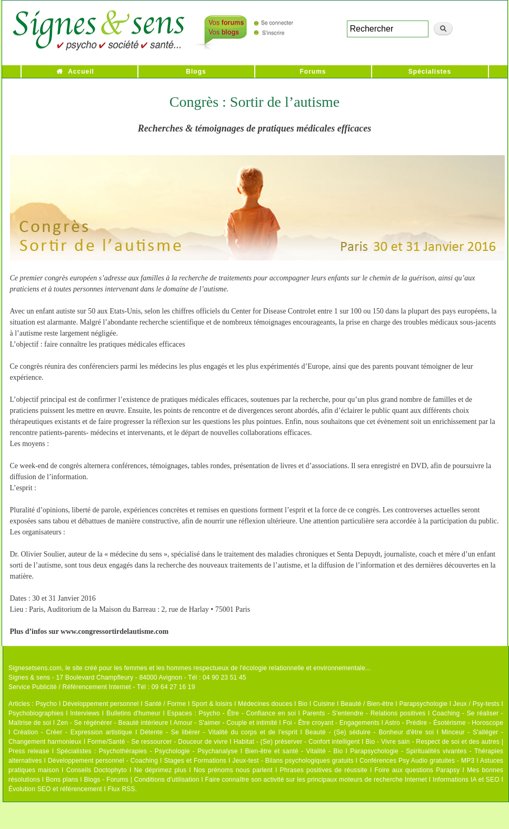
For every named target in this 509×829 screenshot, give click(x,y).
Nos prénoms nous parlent (233, 770)
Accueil (81, 71)
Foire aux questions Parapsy (417, 770)
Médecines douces (265, 703)
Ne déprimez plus (160, 770)
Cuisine (324, 703)
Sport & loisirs (212, 703)
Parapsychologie (423, 703)
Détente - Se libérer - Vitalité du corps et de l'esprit (218, 732)
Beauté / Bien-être (367, 703)
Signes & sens (29, 677)
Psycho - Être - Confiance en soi (247, 713)
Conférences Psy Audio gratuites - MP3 (417, 760)
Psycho (46, 703)
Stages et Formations (195, 760)
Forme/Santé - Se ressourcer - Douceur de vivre (157, 741)
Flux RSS (121, 789)
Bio (302, 703)
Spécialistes (429, 71)
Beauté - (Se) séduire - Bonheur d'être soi (369, 732)
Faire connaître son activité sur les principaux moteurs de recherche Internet (316, 779)
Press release (28, 751)
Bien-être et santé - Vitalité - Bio (294, 751)
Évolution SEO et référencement (55, 789)
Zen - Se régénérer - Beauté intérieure (112, 722)
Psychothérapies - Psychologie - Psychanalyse (168, 751)
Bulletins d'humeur (133, 713)
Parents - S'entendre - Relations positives (364, 713)
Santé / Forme (165, 703)
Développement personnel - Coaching (103, 760)
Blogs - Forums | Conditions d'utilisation (141, 779)
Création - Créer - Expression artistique (72, 732)
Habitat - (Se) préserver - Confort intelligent (297, 741)
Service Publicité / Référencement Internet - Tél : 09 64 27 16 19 (101, 687)
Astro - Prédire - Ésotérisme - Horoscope (444, 722)
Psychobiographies (36, 713)
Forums (313, 71)
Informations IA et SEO (466, 779)
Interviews (84, 713)
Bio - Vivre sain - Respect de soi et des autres (432, 741)
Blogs (196, 71)
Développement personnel (101, 703)
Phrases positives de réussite (323, 770)
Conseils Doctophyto (96, 770)
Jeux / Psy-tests (476, 703)
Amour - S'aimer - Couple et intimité (225, 722)
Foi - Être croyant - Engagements (331, 722)
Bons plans (62, 779)
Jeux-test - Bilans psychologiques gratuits (292, 760)
